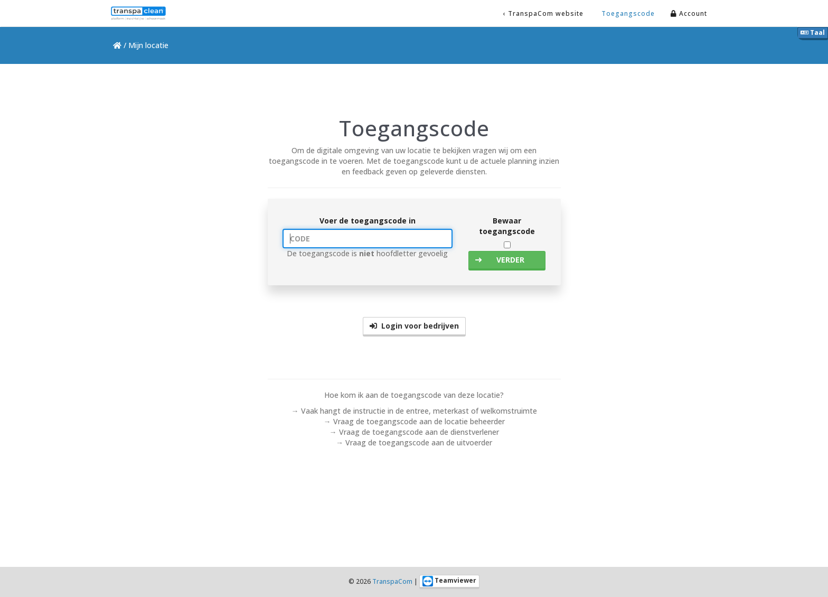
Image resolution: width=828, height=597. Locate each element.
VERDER (499, 260)
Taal (813, 32)
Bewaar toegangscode (507, 226)
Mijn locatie (148, 45)
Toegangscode (627, 13)
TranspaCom (392, 581)
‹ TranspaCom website (543, 13)
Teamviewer (449, 581)
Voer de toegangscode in (367, 221)
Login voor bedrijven (414, 326)
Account (689, 13)
